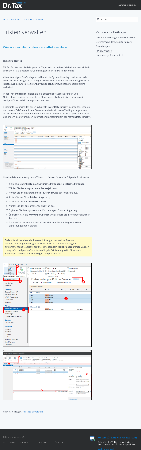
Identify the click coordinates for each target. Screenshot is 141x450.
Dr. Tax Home (9, 442)
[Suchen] (117, 19)
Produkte (24, 442)
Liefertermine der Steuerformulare (114, 41)
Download (42, 442)
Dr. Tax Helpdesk (12, 19)
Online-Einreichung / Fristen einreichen (116, 37)
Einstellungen (103, 46)
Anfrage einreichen (127, 5)
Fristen (39, 19)
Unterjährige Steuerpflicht (109, 55)
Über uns (59, 442)
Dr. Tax (28, 19)
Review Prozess (104, 50)
